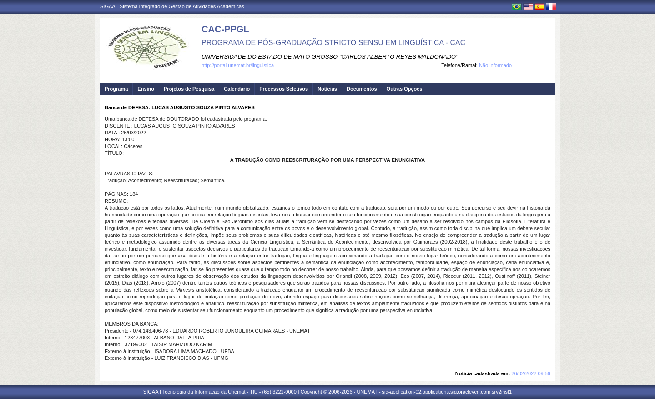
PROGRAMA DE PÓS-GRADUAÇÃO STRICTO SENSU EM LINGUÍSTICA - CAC (333, 42)
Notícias (327, 89)
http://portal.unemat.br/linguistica (238, 65)
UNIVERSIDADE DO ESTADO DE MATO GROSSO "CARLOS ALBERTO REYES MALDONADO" (330, 56)
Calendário (237, 89)
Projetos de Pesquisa (189, 89)
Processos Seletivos (283, 89)
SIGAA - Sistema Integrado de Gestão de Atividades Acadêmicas (172, 6)
